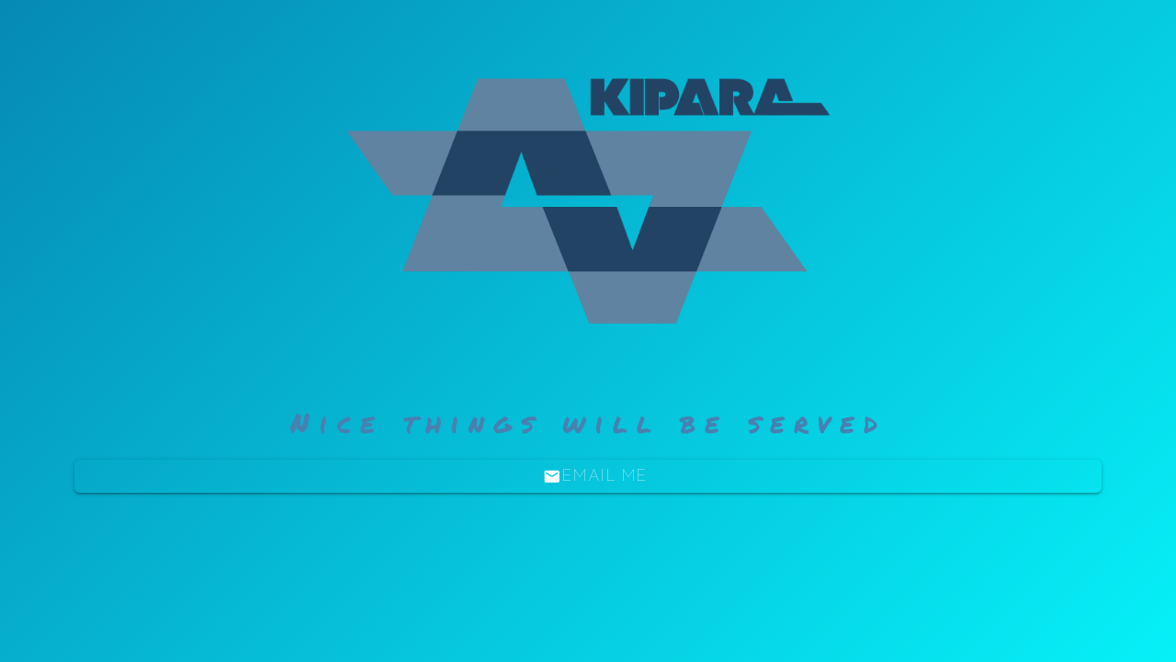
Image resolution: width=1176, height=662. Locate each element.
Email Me (595, 476)
